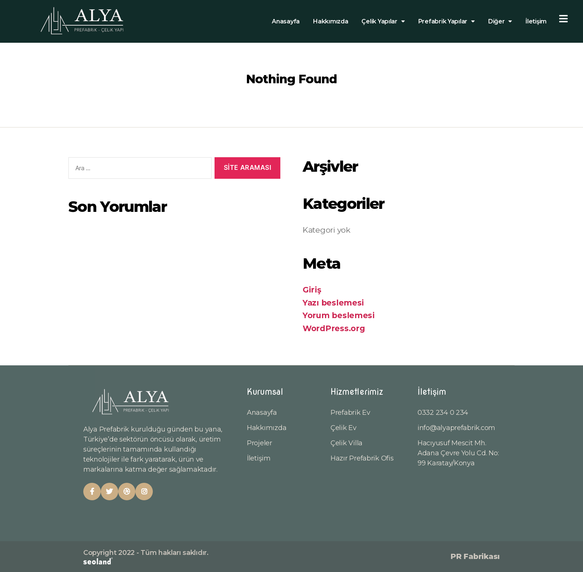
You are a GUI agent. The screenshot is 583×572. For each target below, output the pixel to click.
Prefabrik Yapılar (446, 21)
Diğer (500, 21)
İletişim (536, 21)
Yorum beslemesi (339, 315)
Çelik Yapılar (383, 21)
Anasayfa (286, 21)
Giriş (312, 289)
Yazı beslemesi (333, 302)
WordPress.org (334, 328)
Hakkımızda (330, 21)
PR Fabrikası (475, 556)
